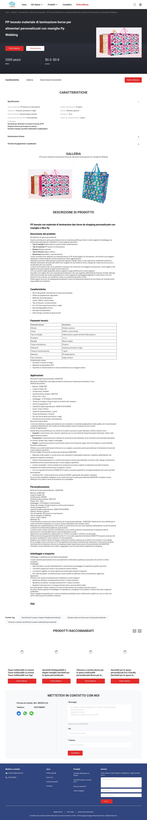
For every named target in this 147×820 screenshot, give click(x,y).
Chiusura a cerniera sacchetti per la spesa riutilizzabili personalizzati (32, 622)
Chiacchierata (35, 48)
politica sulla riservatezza (85, 812)
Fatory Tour (49, 777)
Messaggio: (73, 702)
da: (70, 729)
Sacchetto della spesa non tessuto (81, 774)
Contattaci (75, 753)
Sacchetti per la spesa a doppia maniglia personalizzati (41, 617)
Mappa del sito (58, 812)
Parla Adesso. (14, 48)
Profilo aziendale (51, 773)
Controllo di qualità (52, 782)
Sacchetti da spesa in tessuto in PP (82, 781)
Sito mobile (70, 812)
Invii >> (107, 801)
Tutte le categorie (79, 791)
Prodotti (14, 12)
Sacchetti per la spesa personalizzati (32, 12)
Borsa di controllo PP (80, 786)
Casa (7, 12)
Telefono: (72, 740)
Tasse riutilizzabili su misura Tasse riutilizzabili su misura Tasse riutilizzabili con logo (21, 672)
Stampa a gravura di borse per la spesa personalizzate (87, 617)
